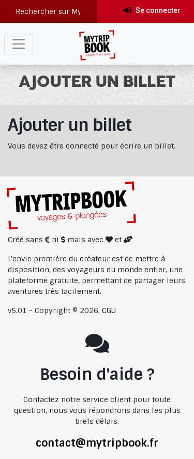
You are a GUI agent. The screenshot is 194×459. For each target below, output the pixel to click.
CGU (109, 310)
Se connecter (152, 10)
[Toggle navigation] (18, 44)
